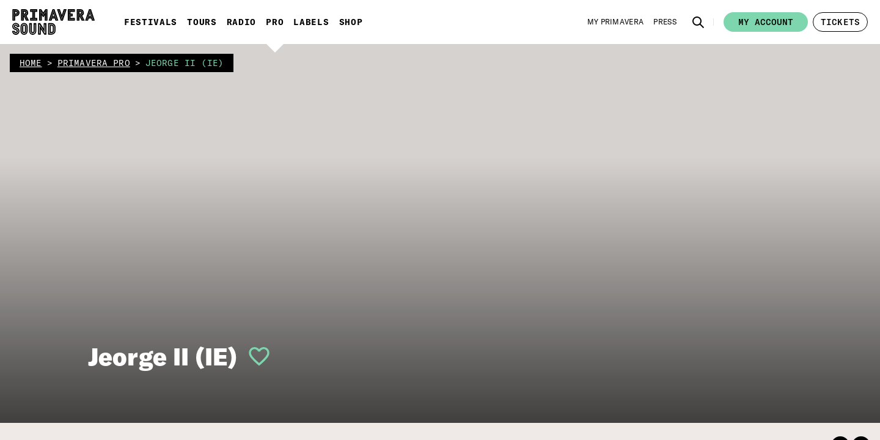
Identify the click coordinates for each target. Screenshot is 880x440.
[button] (698, 22)
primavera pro (93, 62)
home (31, 62)
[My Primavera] (615, 22)
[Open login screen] (254, 356)
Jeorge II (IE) (162, 356)
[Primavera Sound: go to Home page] (53, 22)
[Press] (664, 22)
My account (765, 22)
